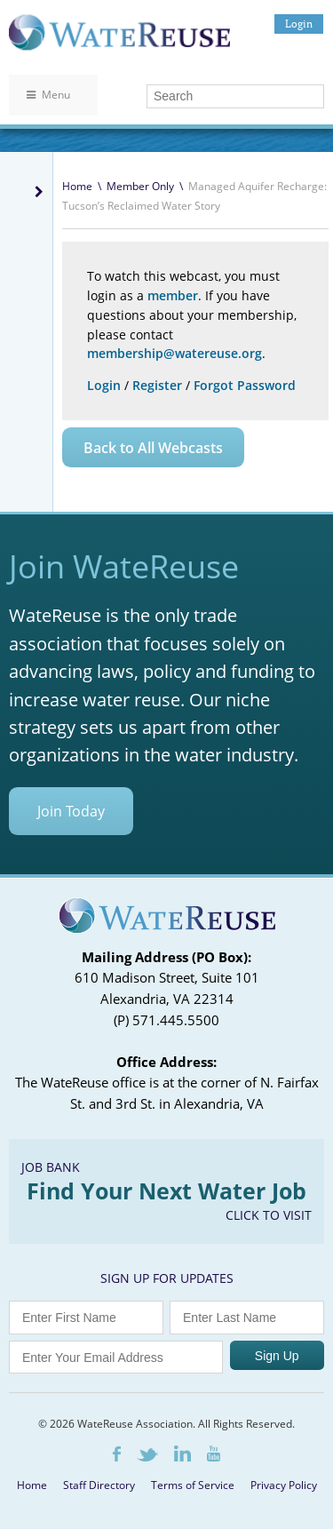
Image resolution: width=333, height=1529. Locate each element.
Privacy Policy (283, 1485)
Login (299, 23)
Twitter (147, 1454)
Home (77, 186)
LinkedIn (182, 1453)
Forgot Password (245, 385)
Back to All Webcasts (153, 448)
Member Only (140, 186)
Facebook (117, 1453)
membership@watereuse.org (174, 353)
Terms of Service (192, 1485)
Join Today (71, 811)
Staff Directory (99, 1485)
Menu (48, 94)
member (172, 295)
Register (157, 385)
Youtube (213, 1453)
